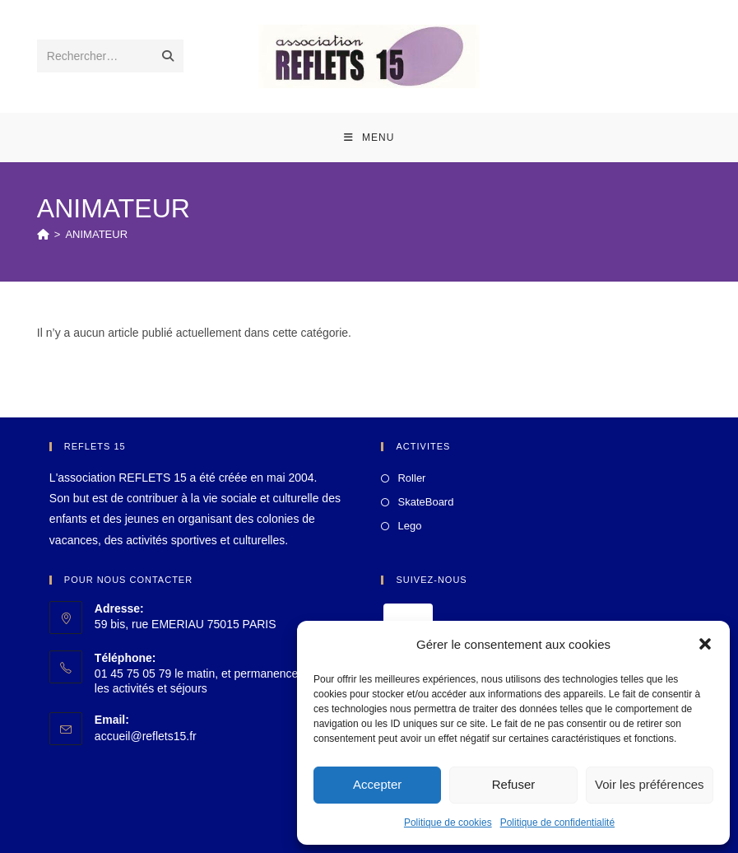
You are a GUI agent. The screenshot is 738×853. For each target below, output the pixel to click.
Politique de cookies (448, 822)
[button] (705, 644)
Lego (409, 526)
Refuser (514, 784)
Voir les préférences (649, 784)
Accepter (377, 784)
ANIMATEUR (96, 234)
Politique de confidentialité (557, 822)
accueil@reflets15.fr (146, 736)
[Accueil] (43, 234)
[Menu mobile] (369, 137)
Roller (411, 478)
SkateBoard (425, 502)
